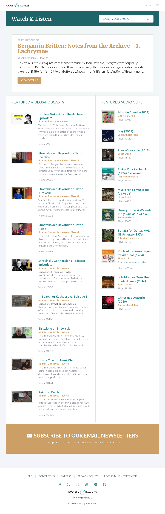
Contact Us (46, 476)
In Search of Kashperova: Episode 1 (62, 296)
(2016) (133, 279)
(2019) (125, 131)
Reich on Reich (48, 392)
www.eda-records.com (138, 262)
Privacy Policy (87, 476)
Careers (66, 476)
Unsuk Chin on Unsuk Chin (56, 360)
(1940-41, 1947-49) (135, 212)
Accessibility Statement (121, 476)
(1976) (134, 232)
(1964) (134, 253)
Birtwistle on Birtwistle (54, 328)
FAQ (30, 476)
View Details (29, 80)
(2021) (133, 112)
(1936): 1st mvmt (132, 171)
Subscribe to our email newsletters (82, 435)
